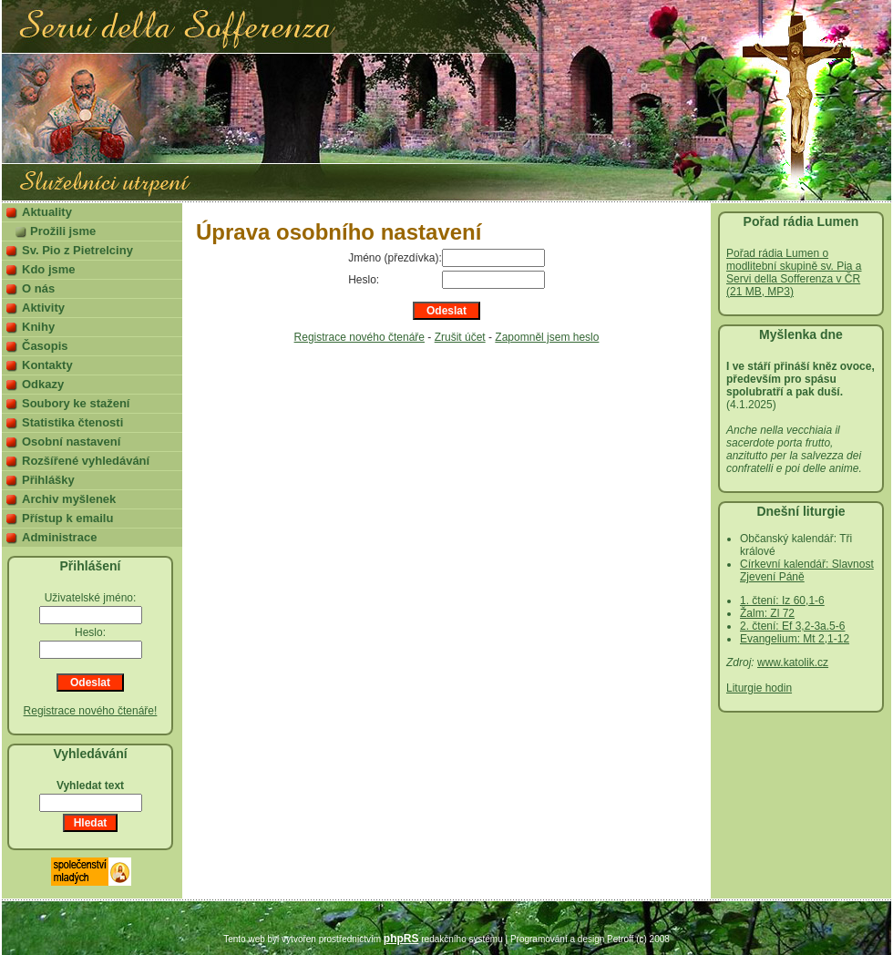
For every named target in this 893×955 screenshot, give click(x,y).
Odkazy (43, 384)
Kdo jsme (49, 269)
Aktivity (43, 307)
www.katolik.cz (792, 662)
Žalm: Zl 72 (767, 613)
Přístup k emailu (67, 518)
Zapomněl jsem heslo (547, 337)
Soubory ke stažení (75, 403)
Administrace (59, 537)
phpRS (401, 938)
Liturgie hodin (759, 688)
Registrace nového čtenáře (359, 337)
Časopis (45, 346)
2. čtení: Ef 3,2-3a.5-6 (792, 626)
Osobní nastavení (71, 441)
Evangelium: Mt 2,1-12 (794, 638)
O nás (38, 288)
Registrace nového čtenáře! (91, 710)
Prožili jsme (63, 231)
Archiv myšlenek (69, 499)
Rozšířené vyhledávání (85, 460)
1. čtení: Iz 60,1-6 (782, 600)
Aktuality (47, 212)
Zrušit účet (460, 337)
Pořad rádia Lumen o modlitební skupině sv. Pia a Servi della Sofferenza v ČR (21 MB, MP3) (794, 272)
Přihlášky (48, 480)
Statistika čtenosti (72, 422)
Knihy (38, 327)
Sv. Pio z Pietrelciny (77, 250)
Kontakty (47, 365)
